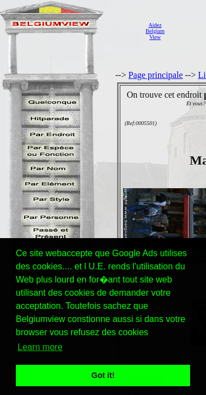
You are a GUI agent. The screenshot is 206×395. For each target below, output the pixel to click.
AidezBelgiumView (155, 31)
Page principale (156, 75)
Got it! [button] (102, 375)
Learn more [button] (40, 347)
